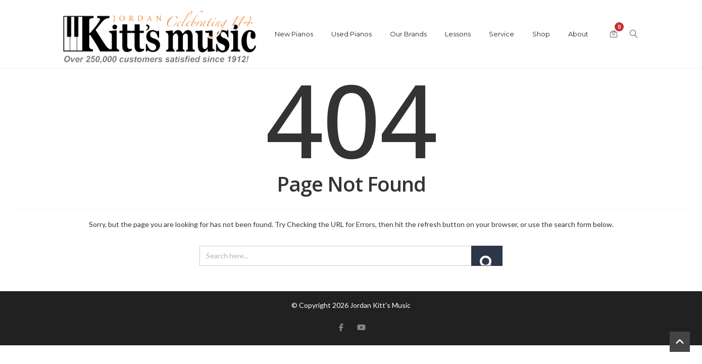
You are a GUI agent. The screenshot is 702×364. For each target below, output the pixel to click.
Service (501, 34)
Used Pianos (351, 34)
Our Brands (408, 34)
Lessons (458, 34)
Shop (541, 34)
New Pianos (294, 34)
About (578, 34)
